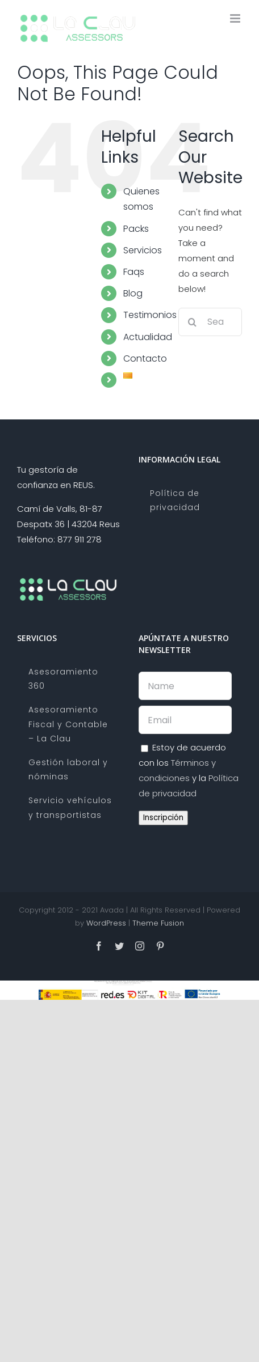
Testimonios (150, 314)
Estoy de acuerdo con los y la (189, 770)
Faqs (133, 271)
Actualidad (147, 336)
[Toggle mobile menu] (236, 18)
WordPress (106, 923)
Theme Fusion (158, 923)
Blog (133, 293)
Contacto (145, 358)
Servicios (142, 250)
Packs (136, 228)
